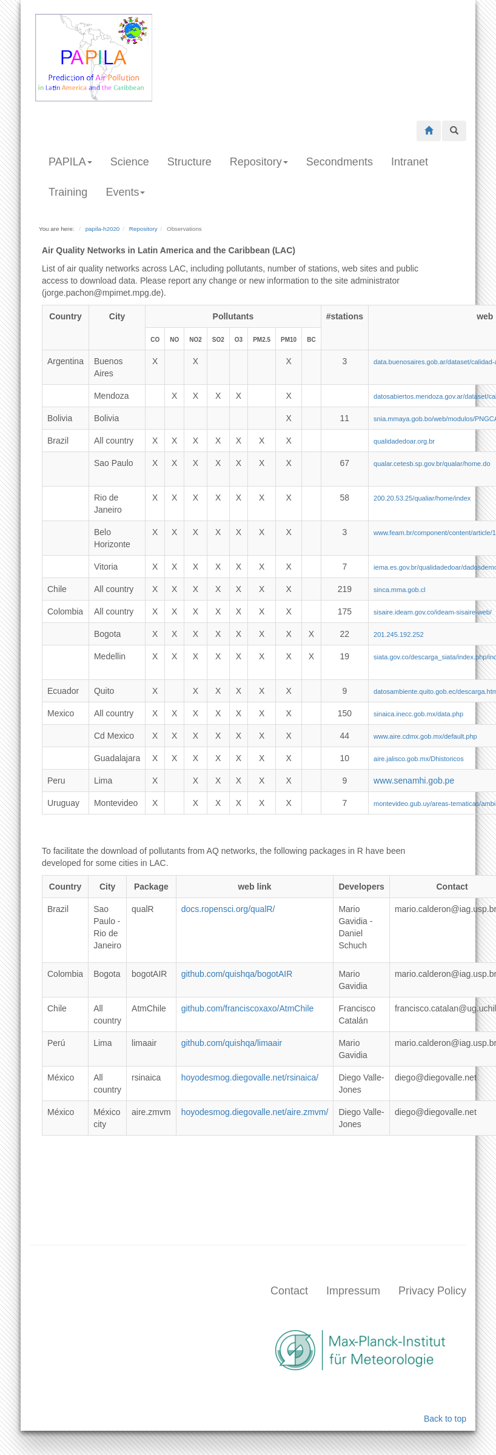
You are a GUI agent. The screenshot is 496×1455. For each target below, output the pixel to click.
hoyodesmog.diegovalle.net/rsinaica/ (249, 1077)
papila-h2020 (102, 228)
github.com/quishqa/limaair (232, 1043)
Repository (259, 162)
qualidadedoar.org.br (404, 441)
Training (68, 192)
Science (129, 162)
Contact (289, 1291)
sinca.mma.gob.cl (400, 589)
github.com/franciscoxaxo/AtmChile (247, 1008)
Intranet (409, 162)
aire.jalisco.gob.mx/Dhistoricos (419, 758)
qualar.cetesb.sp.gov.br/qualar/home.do (432, 463)
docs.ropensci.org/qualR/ (228, 909)
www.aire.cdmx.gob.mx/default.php (425, 736)
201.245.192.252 (399, 634)
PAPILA (70, 162)
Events (125, 192)
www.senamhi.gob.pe (414, 780)
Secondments (339, 162)
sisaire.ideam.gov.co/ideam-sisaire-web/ (433, 612)
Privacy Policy (432, 1291)
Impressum (353, 1291)
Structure (189, 162)
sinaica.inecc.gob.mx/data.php (418, 714)
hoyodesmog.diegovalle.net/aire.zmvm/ (255, 1112)
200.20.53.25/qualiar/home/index (422, 498)
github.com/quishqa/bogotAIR (237, 974)
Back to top (445, 1418)
